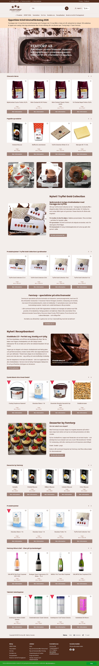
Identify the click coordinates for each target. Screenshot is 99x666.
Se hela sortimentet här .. (58, 235)
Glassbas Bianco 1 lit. (39, 403)
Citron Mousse (84, 487)
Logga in (79, 8)
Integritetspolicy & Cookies (36, 653)
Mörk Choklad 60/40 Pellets (39, 102)
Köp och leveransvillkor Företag (37, 651)
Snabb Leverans (14, 1)
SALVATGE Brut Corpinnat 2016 (82, 574)
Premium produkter (25, 1)
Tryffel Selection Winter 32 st (60, 145)
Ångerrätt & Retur (34, 655)
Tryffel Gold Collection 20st (39, 277)
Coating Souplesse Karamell (17, 403)
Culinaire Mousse (67, 487)
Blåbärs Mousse (49, 487)
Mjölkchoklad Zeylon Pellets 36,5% (17, 102)
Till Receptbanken (13, 368)
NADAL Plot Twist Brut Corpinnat (60, 574)
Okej (91, 663)
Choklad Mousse (17, 145)
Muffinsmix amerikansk (38, 145)
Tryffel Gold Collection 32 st (17, 277)
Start (30, 646)
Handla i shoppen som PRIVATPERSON (35, 658)
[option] (17, 96)
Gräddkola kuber (82, 403)
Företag (81, 1)
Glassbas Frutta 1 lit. (60, 532)
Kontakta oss (51, 15)
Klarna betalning (36, 1)
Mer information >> (50, 663)
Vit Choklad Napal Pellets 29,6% (82, 102)
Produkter (19, 15)
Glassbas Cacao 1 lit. (39, 532)
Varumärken (36, 15)
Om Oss (43, 15)
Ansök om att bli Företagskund (75, 15)
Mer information (17, 111)
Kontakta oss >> (49, 323)
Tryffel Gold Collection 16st (60, 277)
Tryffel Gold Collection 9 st (82, 277)
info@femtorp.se (54, 654)
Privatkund (86, 1)
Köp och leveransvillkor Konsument (38, 648)
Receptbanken (60, 15)
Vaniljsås (15, 487)
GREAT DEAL (27, 15)
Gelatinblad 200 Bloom (82, 617)
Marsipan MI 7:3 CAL (82, 145)
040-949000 (53, 652)
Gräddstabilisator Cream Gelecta (38, 617)
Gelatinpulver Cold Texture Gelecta (60, 617)
